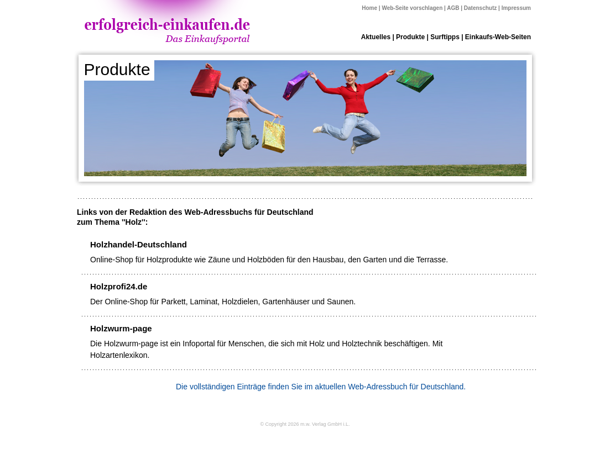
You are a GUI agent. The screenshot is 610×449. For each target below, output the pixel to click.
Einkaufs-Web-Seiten (498, 37)
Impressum (516, 8)
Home (369, 8)
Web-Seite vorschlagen (412, 8)
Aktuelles (375, 37)
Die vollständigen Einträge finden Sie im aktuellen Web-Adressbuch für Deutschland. (321, 386)
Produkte (410, 37)
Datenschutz (480, 8)
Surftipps (445, 37)
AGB (453, 8)
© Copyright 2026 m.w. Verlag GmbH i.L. (305, 424)
